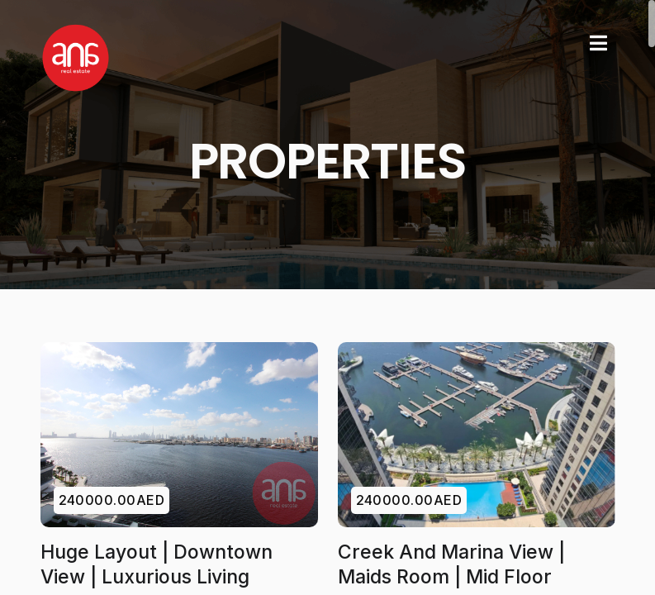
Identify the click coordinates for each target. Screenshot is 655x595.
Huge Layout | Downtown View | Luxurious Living (156, 564)
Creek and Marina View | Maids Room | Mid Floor (451, 564)
